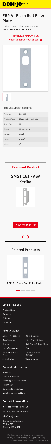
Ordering (6, 318)
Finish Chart (8, 384)
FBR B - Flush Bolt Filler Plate (24, 283)
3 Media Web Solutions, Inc (8, 435)
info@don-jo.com (11, 416)
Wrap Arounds (32, 359)
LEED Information (11, 376)
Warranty (7, 372)
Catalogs (7, 314)
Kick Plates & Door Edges (37, 344)
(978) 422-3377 (9, 406)
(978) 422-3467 (13, 411)
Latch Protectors (10, 348)
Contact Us (7, 322)
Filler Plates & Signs (28, 26)
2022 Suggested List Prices (14, 380)
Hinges (6, 344)
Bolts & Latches (33, 335)
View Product (26, 225)
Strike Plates (8, 359)
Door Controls (9, 340)
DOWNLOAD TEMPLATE (25, 36)
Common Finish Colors (13, 389)
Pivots (28, 348)
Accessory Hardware (11, 335)
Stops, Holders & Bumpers (33, 353)
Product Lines (9, 26)
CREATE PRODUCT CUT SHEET (25, 40)
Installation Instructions (14, 393)
